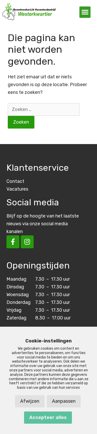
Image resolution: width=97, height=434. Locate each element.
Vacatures (17, 189)
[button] (85, 12)
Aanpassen (64, 401)
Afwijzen (29, 401)
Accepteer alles (48, 417)
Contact (15, 181)
